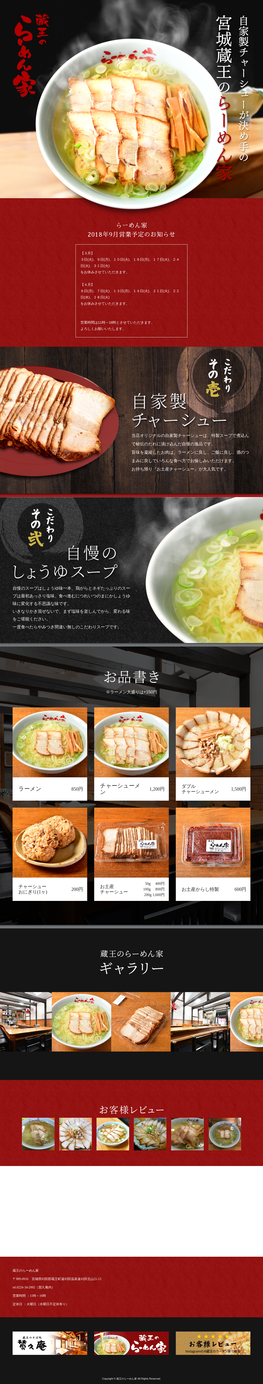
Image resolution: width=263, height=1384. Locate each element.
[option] (88, 1022)
